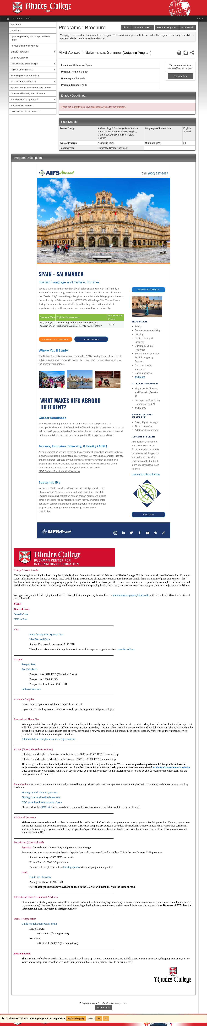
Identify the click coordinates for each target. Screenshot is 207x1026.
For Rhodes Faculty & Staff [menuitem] (24, 99)
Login (200, 18)
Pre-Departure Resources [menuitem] (23, 81)
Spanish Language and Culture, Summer (69, 282)
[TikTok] (164, 532)
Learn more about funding (146, 474)
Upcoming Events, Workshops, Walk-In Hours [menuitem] (30, 38)
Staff (28, 18)
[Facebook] (140, 532)
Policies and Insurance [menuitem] (22, 69)
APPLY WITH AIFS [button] (91, 339)
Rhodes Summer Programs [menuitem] (24, 45)
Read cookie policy (76, 1018)
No (105, 1018)
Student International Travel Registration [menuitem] (31, 87)
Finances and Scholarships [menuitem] (24, 63)
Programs (17, 18)
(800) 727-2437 (158, 173)
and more (140, 377)
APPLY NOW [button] (148, 514)
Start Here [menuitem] (16, 24)
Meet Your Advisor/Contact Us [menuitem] (26, 111)
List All (126, 27)
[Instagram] (115, 532)
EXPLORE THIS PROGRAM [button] (55, 339)
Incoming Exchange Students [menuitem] (25, 75)
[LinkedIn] (123, 532)
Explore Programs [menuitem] (20, 51)
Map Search (187, 27)
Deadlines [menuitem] (16, 30)
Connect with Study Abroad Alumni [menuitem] (28, 93)
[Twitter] (131, 532)
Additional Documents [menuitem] (22, 105)
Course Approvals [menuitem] (19, 57)
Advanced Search (143, 27)
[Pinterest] (156, 532)
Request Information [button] (148, 289)
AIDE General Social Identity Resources (59, 471)
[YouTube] (148, 532)
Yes (98, 1018)
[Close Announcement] (193, 35)
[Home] (57, 172)
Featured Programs (167, 27)
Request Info (180, 76)
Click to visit (80, 78)
